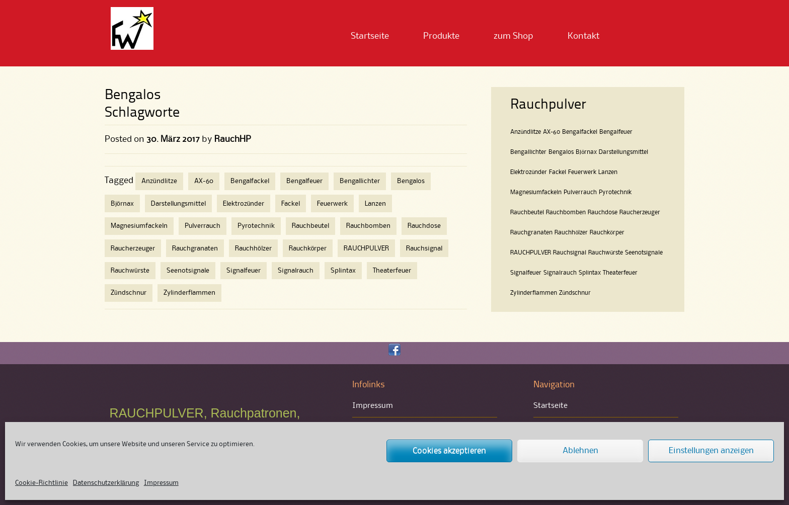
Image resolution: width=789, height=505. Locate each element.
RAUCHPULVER (366, 248)
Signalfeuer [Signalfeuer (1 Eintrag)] (525, 273)
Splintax (343, 271)
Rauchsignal (424, 248)
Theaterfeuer (392, 271)
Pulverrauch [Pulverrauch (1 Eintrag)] (580, 192)
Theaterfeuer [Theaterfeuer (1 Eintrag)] (620, 273)
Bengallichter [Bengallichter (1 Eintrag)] (528, 152)
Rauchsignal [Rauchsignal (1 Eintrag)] (569, 253)
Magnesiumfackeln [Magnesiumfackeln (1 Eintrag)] (536, 192)
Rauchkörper (308, 248)
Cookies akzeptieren (449, 451)
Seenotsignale (188, 271)
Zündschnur (128, 293)
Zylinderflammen (189, 293)
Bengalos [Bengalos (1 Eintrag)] (561, 152)
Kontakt (583, 36)
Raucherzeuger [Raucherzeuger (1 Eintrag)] (639, 212)
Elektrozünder (244, 204)
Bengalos (411, 181)
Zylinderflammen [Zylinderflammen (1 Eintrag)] (533, 293)
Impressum (161, 483)
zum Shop (513, 36)
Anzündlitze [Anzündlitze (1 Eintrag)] (525, 132)
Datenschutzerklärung (106, 483)
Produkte (441, 36)
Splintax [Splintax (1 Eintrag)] (590, 273)
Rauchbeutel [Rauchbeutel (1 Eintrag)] (527, 212)
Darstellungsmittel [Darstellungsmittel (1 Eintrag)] (623, 152)
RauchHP (232, 139)
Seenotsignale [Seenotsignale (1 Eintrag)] (644, 253)
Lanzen (375, 204)
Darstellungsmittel (178, 204)
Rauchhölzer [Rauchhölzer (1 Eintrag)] (571, 232)
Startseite (370, 36)
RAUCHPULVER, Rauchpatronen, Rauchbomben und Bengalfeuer (205, 420)
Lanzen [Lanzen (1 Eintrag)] (607, 172)
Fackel (290, 204)
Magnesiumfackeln (139, 226)
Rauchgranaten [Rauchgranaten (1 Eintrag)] (531, 232)
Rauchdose (424, 226)
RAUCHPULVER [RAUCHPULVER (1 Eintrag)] (530, 253)
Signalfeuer (243, 271)
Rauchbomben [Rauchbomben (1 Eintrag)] (566, 212)
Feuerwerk (332, 204)
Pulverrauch (202, 226)
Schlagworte (142, 113)
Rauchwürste (130, 271)
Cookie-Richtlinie (41, 483)
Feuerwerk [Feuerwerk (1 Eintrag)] (582, 172)
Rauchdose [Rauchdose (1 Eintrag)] (602, 212)
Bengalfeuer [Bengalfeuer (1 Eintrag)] (616, 132)
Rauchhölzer (253, 248)
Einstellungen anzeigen (711, 451)
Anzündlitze (159, 181)
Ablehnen (580, 451)
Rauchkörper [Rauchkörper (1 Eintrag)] (607, 232)
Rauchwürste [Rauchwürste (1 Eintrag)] (605, 253)
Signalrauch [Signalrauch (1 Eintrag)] (560, 273)
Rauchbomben (368, 226)
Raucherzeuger (133, 248)
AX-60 (203, 181)
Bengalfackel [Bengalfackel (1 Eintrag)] (579, 132)
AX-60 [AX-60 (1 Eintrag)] (551, 132)
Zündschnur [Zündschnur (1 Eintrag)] (575, 293)
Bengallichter (360, 181)
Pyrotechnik (256, 226)
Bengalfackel (249, 181)
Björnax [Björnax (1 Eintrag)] (586, 152)
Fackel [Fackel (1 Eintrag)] (557, 172)
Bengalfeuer (304, 181)
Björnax (122, 204)
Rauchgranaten (195, 248)
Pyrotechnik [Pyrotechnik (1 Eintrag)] (615, 192)
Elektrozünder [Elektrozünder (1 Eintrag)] (528, 172)
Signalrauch (295, 271)
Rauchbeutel (310, 226)
